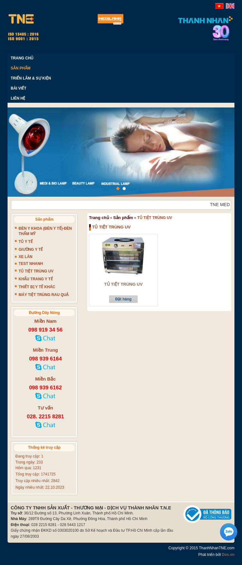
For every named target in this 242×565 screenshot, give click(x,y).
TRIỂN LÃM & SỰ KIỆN (31, 78)
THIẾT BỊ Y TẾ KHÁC (37, 287)
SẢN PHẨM (21, 68)
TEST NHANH (31, 263)
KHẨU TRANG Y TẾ (36, 279)
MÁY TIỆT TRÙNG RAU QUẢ (44, 295)
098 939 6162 (45, 388)
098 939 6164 (45, 359)
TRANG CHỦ (22, 58)
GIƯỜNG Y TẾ (31, 249)
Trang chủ (99, 217)
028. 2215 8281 (45, 417)
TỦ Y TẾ (26, 241)
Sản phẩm (123, 217)
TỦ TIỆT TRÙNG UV (123, 284)
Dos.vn (228, 554)
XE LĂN (25, 257)
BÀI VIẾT (18, 88)
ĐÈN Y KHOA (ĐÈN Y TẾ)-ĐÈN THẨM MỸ (45, 231)
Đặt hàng (123, 299)
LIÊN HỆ (18, 98)
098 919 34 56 (45, 330)
